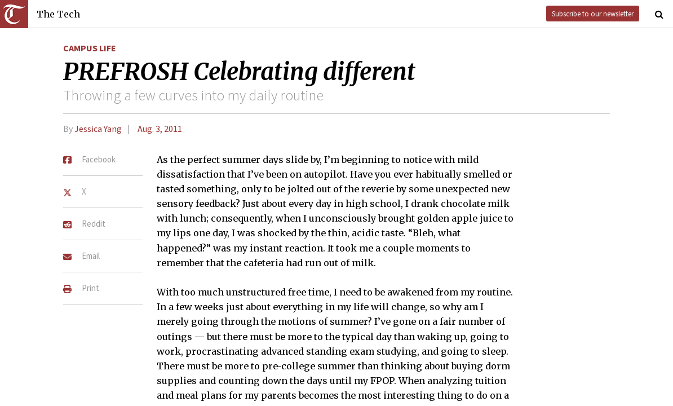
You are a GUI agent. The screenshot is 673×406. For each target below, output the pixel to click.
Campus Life (89, 48)
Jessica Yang (98, 128)
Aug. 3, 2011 (160, 128)
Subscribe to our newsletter (593, 13)
